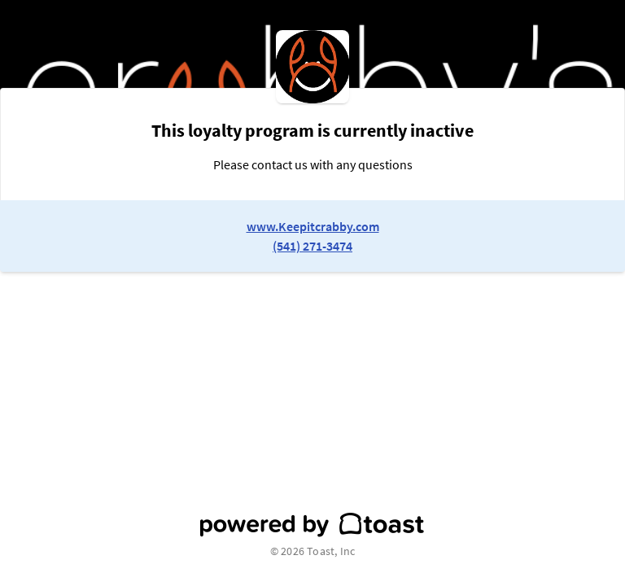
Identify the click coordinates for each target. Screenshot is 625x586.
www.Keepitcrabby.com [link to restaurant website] (313, 226)
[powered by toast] (312, 525)
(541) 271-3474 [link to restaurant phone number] (312, 246)
